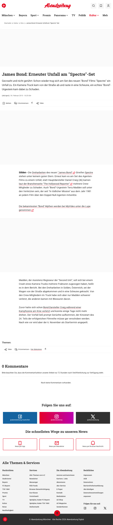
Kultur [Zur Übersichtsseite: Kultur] (93, 15)
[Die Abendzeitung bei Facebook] (20, 418)
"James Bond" (65, 172)
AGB (85, 479)
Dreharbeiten (39, 172)
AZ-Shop (60, 500)
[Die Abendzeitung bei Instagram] (56, 418)
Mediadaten (61, 496)
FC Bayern (6, 486)
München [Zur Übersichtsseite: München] (7, 15)
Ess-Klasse (33, 493)
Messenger (33, 482)
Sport (4, 496)
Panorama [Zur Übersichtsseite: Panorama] (60, 15)
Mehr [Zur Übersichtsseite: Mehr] (106, 15)
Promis (5, 493)
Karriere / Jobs (62, 479)
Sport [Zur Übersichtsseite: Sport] (34, 15)
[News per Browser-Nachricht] (93, 444)
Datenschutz (88, 482)
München (5, 475)
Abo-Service (61, 486)
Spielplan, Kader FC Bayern (39, 500)
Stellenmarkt (34, 507)
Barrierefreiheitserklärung (93, 486)
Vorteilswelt (34, 496)
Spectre (89, 172)
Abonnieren (61, 482)
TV (3, 500)
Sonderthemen (62, 507)
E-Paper (60, 489)
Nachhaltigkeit (7, 510)
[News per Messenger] (20, 444)
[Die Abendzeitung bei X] (93, 418)
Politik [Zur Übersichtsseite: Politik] (82, 15)
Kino (22, 23)
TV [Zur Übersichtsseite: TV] (73, 15)
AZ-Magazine (62, 503)
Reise (4, 507)
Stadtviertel (6, 479)
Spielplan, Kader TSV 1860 (39, 503)
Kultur (16, 23)
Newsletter (33, 479)
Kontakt (59, 493)
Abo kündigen (89, 489)
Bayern (5, 482)
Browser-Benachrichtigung (39, 489)
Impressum (88, 475)
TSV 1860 (6, 489)
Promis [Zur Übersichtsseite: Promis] (47, 15)
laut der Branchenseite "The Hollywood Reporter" (44, 183)
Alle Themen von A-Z (37, 475)
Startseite (7, 23)
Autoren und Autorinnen (65, 475)
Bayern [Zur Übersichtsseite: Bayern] (23, 15)
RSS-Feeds (33, 486)
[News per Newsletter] (56, 444)
